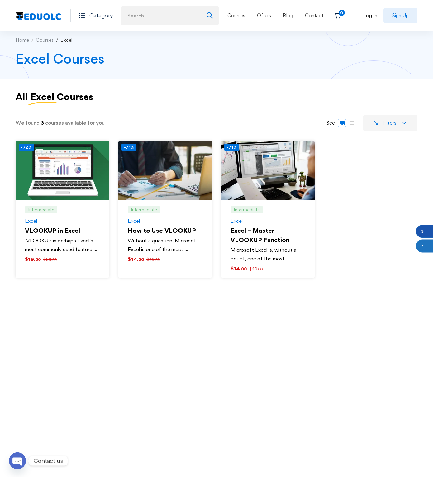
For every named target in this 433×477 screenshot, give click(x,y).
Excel (31, 221)
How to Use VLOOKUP (162, 230)
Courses (45, 40)
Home (22, 40)
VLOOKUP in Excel (52, 230)
